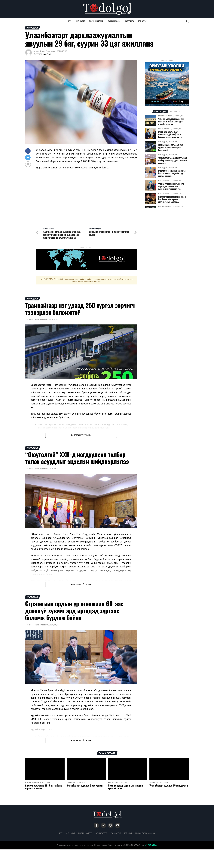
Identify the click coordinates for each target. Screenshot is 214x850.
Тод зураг (142, 21)
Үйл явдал (80, 21)
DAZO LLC (151, 846)
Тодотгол (46, 54)
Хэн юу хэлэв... (114, 21)
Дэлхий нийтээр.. (96, 21)
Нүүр (70, 21)
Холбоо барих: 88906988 (145, 833)
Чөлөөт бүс (129, 21)
